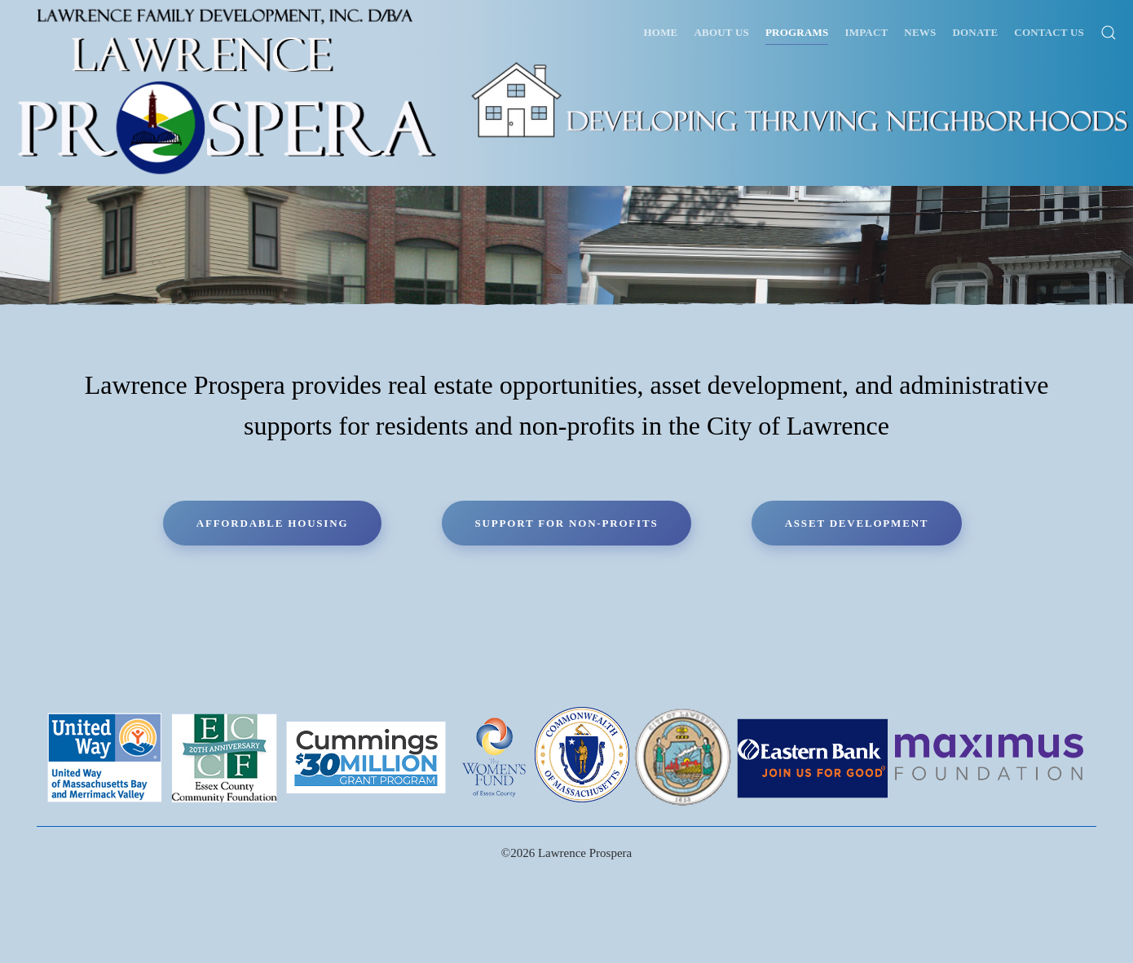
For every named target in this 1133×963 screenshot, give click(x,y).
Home (661, 32)
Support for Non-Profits (567, 523)
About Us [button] (721, 32)
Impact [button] (866, 32)
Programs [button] (796, 32)
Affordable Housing (272, 523)
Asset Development (857, 523)
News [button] (920, 32)
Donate (975, 32)
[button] (1108, 32)
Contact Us (1049, 32)
